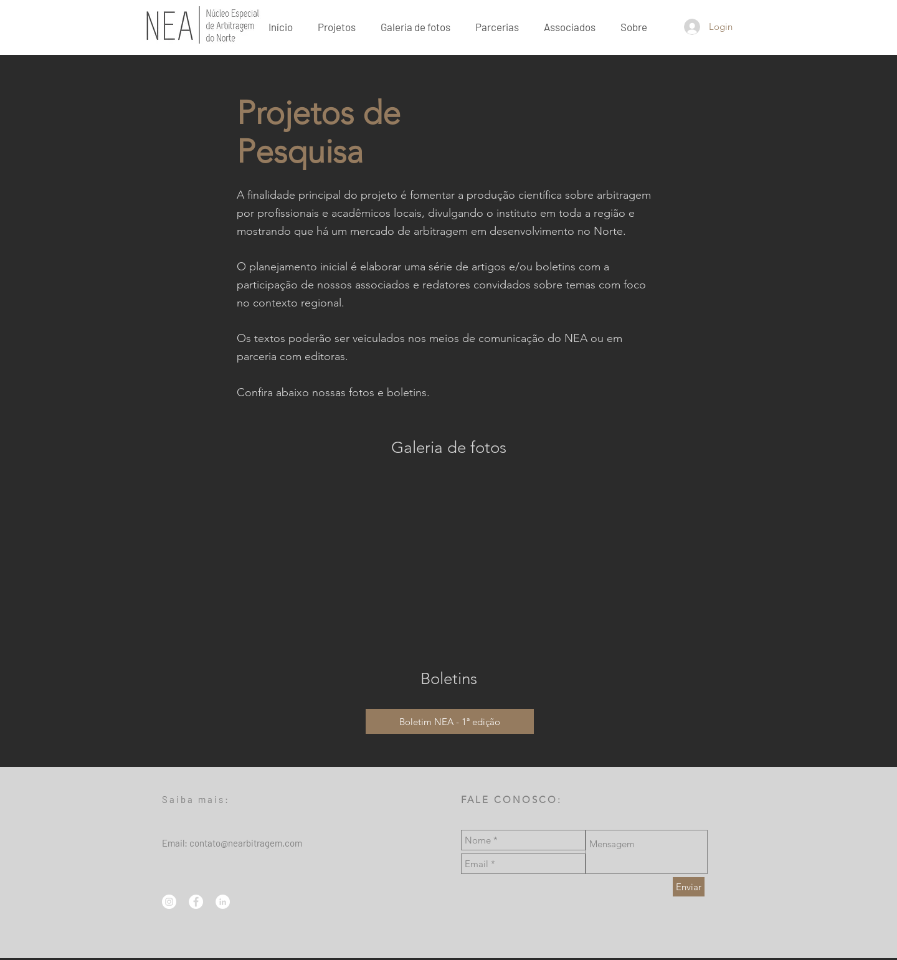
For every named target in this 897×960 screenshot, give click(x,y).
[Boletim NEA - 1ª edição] (450, 721)
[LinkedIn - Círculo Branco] (223, 902)
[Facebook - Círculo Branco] (196, 902)
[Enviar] (689, 886)
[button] (634, 26)
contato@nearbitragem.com (245, 842)
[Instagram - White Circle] (169, 902)
